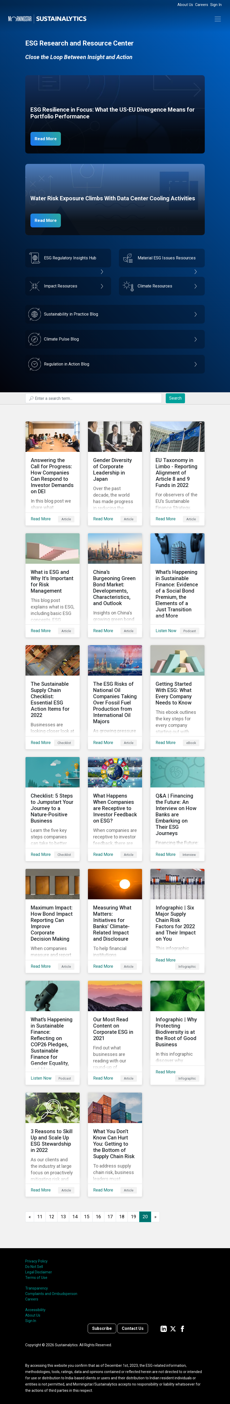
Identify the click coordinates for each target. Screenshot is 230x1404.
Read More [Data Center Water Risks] (48, 220)
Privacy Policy (36, 1261)
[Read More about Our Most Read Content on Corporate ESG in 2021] (115, 1033)
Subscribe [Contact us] (102, 1328)
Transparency (36, 1288)
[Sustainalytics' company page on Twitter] (173, 1328)
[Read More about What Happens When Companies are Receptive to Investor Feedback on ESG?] (115, 809)
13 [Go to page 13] (63, 1216)
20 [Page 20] (145, 1216)
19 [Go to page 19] (133, 1216)
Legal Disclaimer (38, 1272)
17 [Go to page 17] (110, 1216)
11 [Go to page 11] (39, 1216)
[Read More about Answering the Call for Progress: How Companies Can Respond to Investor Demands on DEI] (52, 473)
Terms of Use (36, 1277)
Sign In (216, 5)
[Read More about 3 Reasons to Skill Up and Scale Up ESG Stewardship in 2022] (52, 1145)
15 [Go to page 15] (86, 1216)
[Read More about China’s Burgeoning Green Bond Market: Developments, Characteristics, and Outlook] (115, 585)
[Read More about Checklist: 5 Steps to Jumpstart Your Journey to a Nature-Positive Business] (52, 809)
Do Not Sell (34, 1267)
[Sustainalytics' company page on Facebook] (182, 1328)
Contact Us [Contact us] (133, 1328)
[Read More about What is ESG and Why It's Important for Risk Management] (52, 585)
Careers (201, 5)
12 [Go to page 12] (51, 1216)
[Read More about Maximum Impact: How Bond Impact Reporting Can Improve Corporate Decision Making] (52, 921)
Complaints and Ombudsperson (51, 1294)
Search (175, 398)
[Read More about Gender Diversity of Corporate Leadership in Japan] (115, 473)
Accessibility (35, 1310)
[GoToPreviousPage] (29, 1216)
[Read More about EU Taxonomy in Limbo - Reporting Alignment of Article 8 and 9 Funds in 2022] (177, 473)
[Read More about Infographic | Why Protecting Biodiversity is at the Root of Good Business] (177, 1033)
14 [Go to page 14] (75, 1216)
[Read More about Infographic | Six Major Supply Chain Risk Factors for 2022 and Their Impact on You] (177, 921)
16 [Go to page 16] (98, 1216)
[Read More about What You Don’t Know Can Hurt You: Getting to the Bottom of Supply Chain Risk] (115, 1145)
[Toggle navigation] (218, 19)
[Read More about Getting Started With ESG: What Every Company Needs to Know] (177, 697)
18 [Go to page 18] (121, 1216)
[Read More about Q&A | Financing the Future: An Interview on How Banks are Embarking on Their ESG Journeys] (177, 809)
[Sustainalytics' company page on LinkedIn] (164, 1328)
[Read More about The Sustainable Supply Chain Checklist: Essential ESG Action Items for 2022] (52, 697)
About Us (185, 5)
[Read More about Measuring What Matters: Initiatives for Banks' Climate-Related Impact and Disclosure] (115, 921)
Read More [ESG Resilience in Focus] (48, 138)
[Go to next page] (155, 1216)
